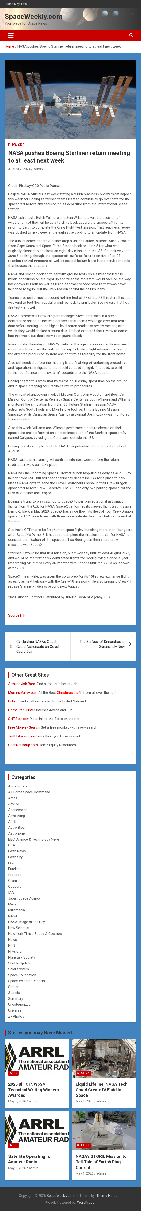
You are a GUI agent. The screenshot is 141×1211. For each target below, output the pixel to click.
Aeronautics (17, 786)
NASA (12, 916)
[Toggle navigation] (11, 35)
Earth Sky (15, 857)
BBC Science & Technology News (34, 839)
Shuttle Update (19, 963)
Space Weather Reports (26, 981)
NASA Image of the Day (26, 922)
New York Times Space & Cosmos (35, 934)
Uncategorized (19, 1004)
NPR (11, 945)
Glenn (12, 881)
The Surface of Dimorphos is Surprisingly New (102, 644)
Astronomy (17, 833)
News (12, 940)
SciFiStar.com (18, 719)
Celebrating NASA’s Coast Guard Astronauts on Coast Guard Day (37, 646)
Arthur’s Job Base (22, 684)
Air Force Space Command (29, 792)
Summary (15, 999)
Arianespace (17, 810)
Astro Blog (16, 827)
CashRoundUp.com (23, 745)
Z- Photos (16, 1016)
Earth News (17, 851)
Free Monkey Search (24, 727)
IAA (11, 892)
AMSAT (14, 804)
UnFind (14, 701)
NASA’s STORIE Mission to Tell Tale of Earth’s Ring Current (101, 1162)
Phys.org (16, 145)
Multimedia (16, 910)
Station (13, 987)
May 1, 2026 (17, 1101)
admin (38, 169)
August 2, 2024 (19, 169)
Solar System (18, 969)
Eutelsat (14, 869)
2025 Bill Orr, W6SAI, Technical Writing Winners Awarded (33, 1090)
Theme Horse (107, 1196)
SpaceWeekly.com (34, 16)
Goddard (14, 886)
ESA (11, 863)
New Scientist (18, 928)
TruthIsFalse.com (21, 736)
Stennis (14, 993)
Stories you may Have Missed (40, 1032)
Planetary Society (21, 957)
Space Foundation (22, 975)
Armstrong (16, 816)
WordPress (85, 1202)
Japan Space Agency (24, 898)
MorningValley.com (22, 692)
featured (14, 875)
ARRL (12, 822)
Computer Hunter (21, 710)
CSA (11, 845)
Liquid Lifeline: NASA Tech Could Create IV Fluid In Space (102, 1090)
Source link (16, 615)
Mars (12, 904)
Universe (14, 1010)
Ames (12, 798)
